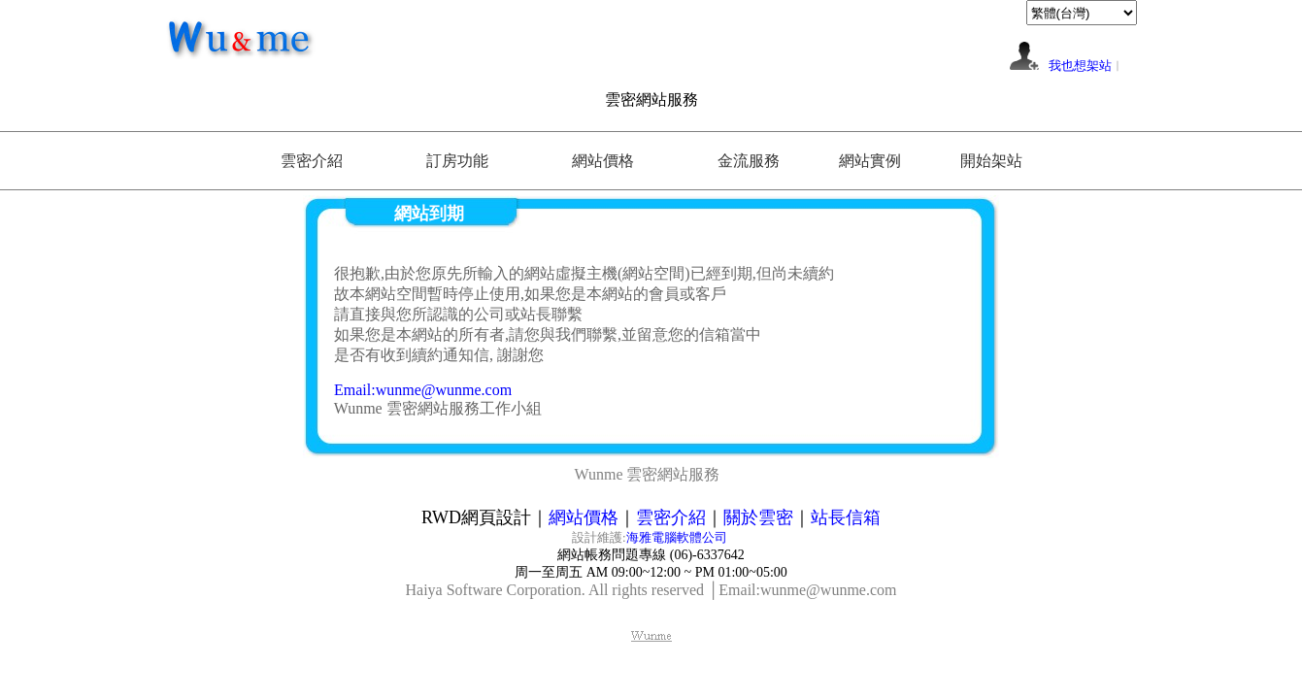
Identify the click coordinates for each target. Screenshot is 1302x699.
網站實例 (870, 160)
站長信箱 (846, 517)
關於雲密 (758, 517)
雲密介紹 (312, 160)
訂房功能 (457, 160)
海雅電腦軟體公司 (678, 537)
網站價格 (603, 160)
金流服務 (749, 160)
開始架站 (991, 160)
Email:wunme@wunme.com (423, 390)
